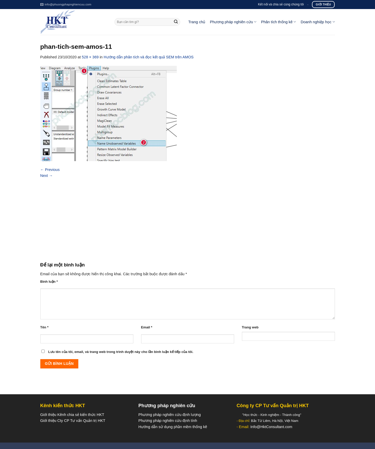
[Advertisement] (187, 217)
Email (146, 327)
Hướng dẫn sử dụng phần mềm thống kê (172, 427)
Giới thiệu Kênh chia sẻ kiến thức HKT (72, 415)
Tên (44, 327)
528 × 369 (90, 57)
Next (46, 176)
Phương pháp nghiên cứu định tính (167, 421)
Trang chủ (196, 22)
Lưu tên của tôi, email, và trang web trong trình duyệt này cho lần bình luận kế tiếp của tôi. (120, 352)
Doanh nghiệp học (318, 21)
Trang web (250, 327)
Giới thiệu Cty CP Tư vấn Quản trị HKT (72, 421)
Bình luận (49, 281)
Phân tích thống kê (278, 21)
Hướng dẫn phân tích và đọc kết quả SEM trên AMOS (149, 57)
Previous (50, 170)
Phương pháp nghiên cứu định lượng (169, 415)
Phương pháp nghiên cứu (233, 21)
